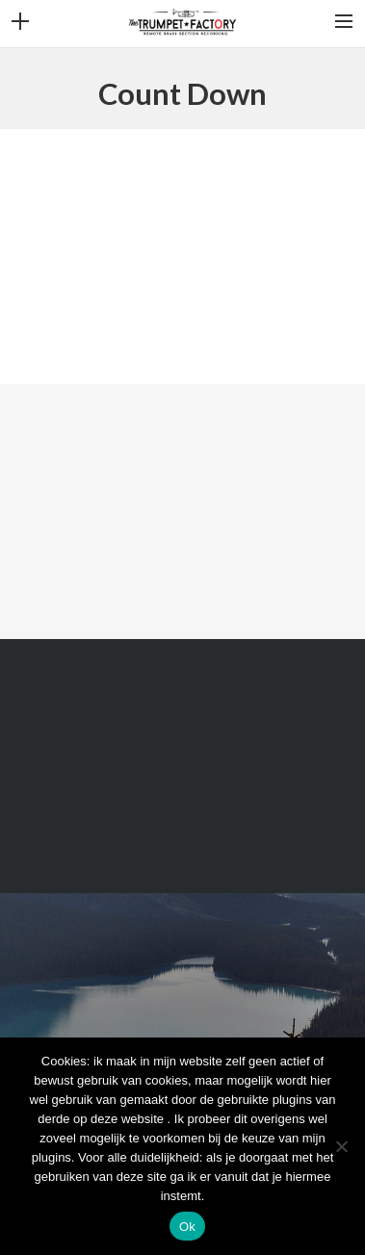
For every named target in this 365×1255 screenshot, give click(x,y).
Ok (187, 1226)
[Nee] (341, 1146)
